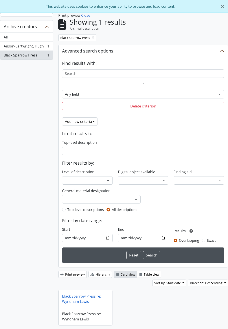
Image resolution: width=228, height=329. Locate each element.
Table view (149, 274)
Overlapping (189, 240)
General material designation (86, 190)
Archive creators (20, 26)
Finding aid (183, 171)
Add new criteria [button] (78, 121)
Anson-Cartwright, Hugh (26, 47)
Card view (125, 274)
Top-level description (79, 142)
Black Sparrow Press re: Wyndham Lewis (81, 299)
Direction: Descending (206, 283)
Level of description (78, 171)
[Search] (143, 73)
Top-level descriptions (85, 209)
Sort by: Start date (168, 283)
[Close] (222, 6)
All (6, 37)
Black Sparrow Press (26, 56)
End (121, 229)
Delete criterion (143, 106)
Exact (211, 240)
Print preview (72, 274)
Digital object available (136, 171)
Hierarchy (100, 274)
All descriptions (124, 209)
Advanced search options (87, 51)
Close (85, 15)
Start (66, 229)
